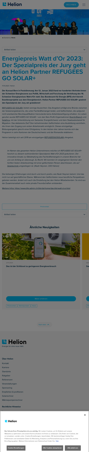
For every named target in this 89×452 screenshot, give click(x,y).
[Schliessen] (85, 417)
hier (57, 443)
